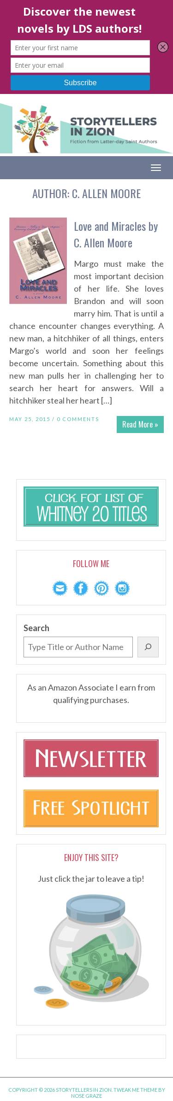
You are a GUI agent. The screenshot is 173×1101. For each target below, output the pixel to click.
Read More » (140, 424)
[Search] (148, 647)
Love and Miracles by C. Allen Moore (116, 234)
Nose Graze (86, 1096)
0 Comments (78, 419)
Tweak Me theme (135, 1090)
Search (36, 628)
